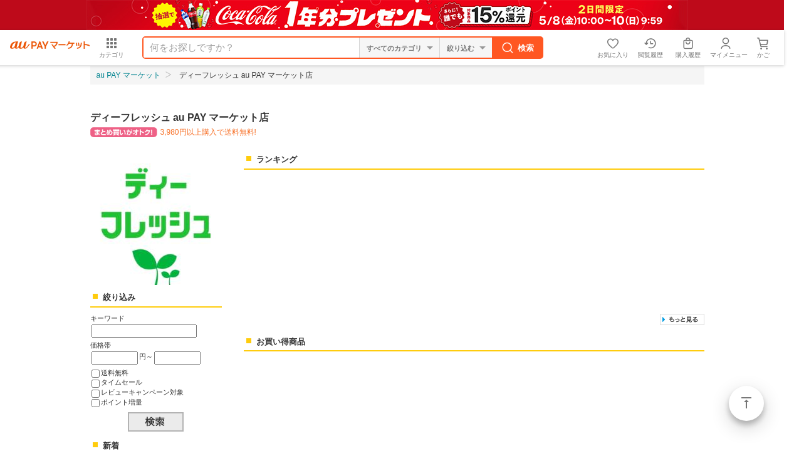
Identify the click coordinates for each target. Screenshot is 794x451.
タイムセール (121, 382)
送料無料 (114, 372)
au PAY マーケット (128, 75)
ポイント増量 (121, 402)
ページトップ (746, 403)
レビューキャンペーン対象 (142, 392)
